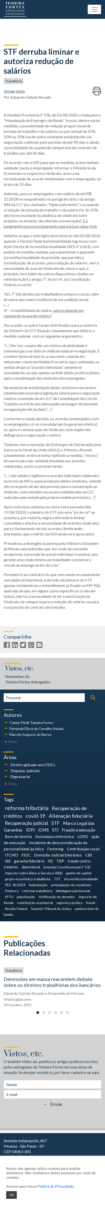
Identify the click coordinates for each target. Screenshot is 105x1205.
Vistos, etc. (19, 669)
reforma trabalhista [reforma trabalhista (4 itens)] (37, 891)
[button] (38, 1012)
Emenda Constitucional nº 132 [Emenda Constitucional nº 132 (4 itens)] (66, 867)
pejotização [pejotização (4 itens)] (26, 897)
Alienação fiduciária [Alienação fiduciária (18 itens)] (70, 816)
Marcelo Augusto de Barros (30, 734)
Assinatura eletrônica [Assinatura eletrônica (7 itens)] (54, 836)
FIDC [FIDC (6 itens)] (26, 855)
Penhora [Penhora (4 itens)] (12, 891)
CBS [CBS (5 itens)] (88, 855)
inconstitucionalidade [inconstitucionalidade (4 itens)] (81, 879)
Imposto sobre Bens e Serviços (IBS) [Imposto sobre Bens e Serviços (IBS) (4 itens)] (34, 873)
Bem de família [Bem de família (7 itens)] (18, 836)
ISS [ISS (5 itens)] (50, 861)
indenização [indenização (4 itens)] (38, 885)
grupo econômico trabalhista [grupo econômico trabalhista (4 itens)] (27, 879)
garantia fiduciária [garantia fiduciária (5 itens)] (29, 861)
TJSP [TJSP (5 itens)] (60, 861)
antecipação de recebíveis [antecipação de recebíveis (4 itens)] (71, 885)
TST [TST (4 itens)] (57, 879)
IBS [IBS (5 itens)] (8, 861)
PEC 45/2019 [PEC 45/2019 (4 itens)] (15, 885)
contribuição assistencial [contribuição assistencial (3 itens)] (35, 903)
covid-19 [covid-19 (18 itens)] (35, 816)
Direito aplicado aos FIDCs (32, 765)
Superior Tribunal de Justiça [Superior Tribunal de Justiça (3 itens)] (51, 909)
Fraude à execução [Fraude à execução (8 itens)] (78, 830)
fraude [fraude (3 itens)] (90, 903)
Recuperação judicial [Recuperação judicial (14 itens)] (26, 823)
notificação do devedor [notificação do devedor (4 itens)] (57, 897)
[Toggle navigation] (94, 9)
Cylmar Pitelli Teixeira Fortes (31, 722)
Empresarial (20, 776)
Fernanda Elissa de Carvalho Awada (36, 728)
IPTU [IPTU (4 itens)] (9, 897)
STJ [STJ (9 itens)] (55, 830)
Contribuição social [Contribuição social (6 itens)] (83, 848)
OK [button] (11, 1195)
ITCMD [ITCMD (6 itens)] (11, 855)
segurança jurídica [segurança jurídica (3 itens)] (69, 903)
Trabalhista (13, 81)
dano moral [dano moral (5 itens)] (31, 867)
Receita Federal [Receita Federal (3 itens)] (16, 909)
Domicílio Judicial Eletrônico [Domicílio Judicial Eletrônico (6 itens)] (58, 855)
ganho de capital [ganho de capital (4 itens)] (78, 873)
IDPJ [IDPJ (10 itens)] (30, 830)
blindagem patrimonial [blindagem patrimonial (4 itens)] (73, 891)
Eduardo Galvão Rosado (31, 97)
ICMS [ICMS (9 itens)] (43, 830)
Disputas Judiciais (25, 770)
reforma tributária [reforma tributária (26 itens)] (26, 808)
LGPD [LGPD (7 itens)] (82, 836)
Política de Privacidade (55, 1186)
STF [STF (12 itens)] (55, 823)
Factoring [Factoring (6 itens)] (55, 848)
